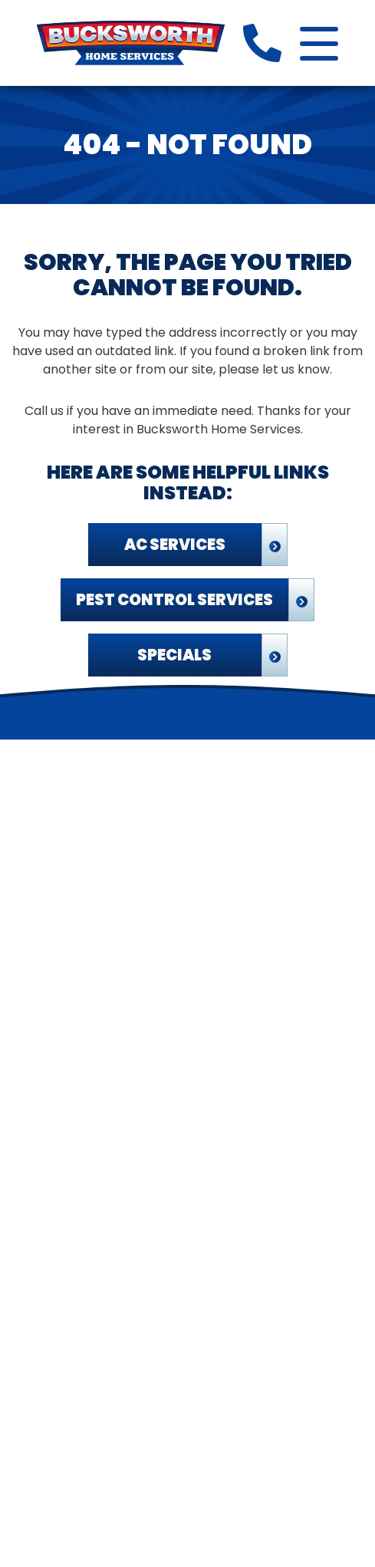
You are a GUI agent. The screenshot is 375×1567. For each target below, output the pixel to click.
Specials (174, 655)
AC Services (174, 544)
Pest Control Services (174, 600)
